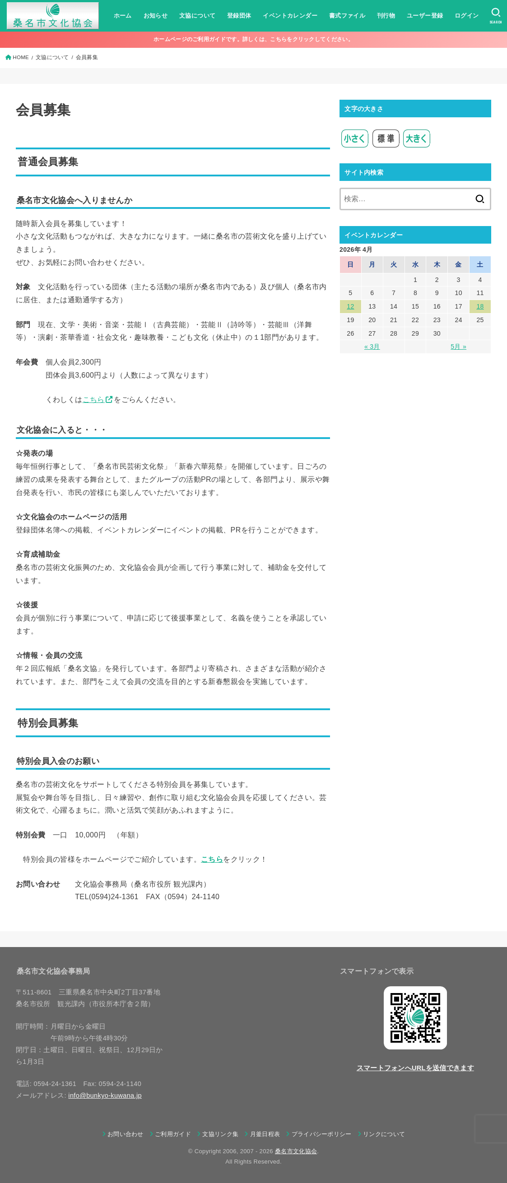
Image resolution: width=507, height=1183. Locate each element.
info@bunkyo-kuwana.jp (105, 1095)
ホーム (123, 15)
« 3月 (372, 346)
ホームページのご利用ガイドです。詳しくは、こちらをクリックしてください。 (253, 39)
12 (350, 306)
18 (480, 306)
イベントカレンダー (290, 15)
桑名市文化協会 (296, 1151)
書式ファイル (347, 15)
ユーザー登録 (425, 15)
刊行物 (386, 15)
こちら (94, 399)
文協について (197, 15)
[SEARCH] (496, 16)
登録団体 (239, 15)
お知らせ (156, 15)
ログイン (467, 15)
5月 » (458, 346)
